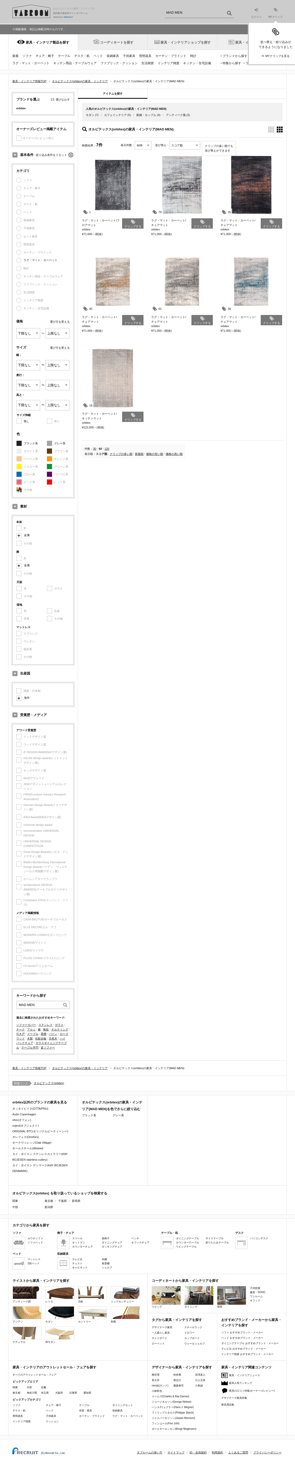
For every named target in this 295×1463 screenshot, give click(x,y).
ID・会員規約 (198, 1452)
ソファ (27, 56)
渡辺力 (177, 1380)
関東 (15, 1387)
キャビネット (80, 1267)
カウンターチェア (82, 1246)
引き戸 (20, 1033)
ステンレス (45, 1024)
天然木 (53, 1038)
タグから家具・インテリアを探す (177, 1320)
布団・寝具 (85, 1410)
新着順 (139, 453)
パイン (53, 1033)
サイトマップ (175, 1452)
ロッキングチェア (112, 1246)
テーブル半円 (29, 1047)
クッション (52, 1421)
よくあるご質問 (238, 1452)
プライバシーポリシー (267, 1452)
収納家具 (113, 56)
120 (107, 448)
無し (26, 421)
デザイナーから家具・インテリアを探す (182, 1367)
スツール (77, 1238)
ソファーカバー (26, 1024)
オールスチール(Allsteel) (27, 1148)
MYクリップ (275, 13)
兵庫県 (73, 1392)
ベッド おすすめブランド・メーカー (242, 1337)
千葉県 (62, 1200)
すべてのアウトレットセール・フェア (34, 1374)
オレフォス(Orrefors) (25, 1136)
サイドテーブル (215, 1238)
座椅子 (105, 1238)
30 (94, 448)
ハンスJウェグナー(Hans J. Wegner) (173, 1407)
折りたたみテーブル (217, 1242)
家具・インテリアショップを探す (186, 42)
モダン (90, 115)
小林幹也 (157, 1391)
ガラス (59, 1024)
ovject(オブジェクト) (25, 1125)
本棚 (104, 1259)
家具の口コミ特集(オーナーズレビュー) (252, 1390)
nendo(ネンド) (160, 1385)
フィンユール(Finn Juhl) (165, 1423)
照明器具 (145, 56)
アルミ (31, 1029)
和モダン (59, 1335)
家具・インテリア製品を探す (47, 42)
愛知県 (87, 1392)
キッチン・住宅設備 (197, 63)
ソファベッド (35, 1242)
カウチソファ (35, 1238)
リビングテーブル (186, 1246)
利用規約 (217, 1452)
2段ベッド (33, 1263)
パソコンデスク (259, 1238)
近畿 (43, 1387)
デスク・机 (82, 56)
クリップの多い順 (121, 453)
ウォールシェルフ (194, 1343)
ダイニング (198, 1297)
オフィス (255, 1300)
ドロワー (189, 1332)
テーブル (64, 56)
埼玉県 (45, 1392)
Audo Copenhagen (24, 1114)
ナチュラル (27, 1335)
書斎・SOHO (257, 1292)
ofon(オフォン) (21, 1119)
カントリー (92, 1314)
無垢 (46, 1029)
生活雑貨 (147, 63)
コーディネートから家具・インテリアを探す (185, 1281)
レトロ (59, 1294)
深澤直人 (200, 1374)
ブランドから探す (235, 56)
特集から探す (232, 63)
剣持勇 (177, 1374)
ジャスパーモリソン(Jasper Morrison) (173, 1418)
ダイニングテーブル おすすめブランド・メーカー (250, 1343)
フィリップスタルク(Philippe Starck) (173, 1412)
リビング (166, 1297)
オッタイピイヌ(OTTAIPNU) (30, 1108)
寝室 (231, 1297)
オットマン (78, 1242)
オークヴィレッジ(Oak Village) (31, 1142)
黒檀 (43, 1033)
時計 (193, 56)
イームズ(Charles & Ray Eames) (170, 1396)
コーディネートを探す (116, 42)
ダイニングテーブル (187, 1238)
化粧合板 (40, 1038)
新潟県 (49, 1207)
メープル (32, 1033)
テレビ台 (77, 1259)
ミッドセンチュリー (125, 1294)
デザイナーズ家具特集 (234, 1397)
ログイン (256, 13)
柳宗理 (155, 1374)
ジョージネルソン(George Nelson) (171, 1401)
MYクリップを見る (277, 55)
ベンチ (135, 1238)
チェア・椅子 (45, 56)
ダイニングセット (122, 1405)
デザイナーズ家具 (162, 1327)
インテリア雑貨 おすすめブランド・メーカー (247, 1354)
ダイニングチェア (112, 1242)
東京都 (49, 1200)
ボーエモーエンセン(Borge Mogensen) (174, 1428)
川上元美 (200, 1380)
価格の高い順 (174, 453)
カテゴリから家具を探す (31, 1225)
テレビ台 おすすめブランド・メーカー (243, 1348)
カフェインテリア (115, 115)
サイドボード (159, 1338)
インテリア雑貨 (168, 63)
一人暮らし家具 (161, 1332)
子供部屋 (255, 1288)
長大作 (155, 1380)
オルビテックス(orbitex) (49, 1083)
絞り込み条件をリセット (51, 154)
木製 (30, 1038)
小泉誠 (199, 1385)
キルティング (59, 1029)
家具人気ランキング (240, 1383)
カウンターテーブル (187, 1242)
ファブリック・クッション (119, 63)
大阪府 (59, 1392)
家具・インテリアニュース (244, 1375)
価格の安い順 (154, 453)
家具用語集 (227, 1404)
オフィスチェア (140, 1242)
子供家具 (129, 56)
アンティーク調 (27, 1294)
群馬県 (76, 1200)
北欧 (92, 1294)
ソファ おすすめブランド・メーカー (242, 1332)
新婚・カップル (146, 115)
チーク (20, 1029)
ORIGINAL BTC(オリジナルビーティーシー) (40, 1131)
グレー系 (59, 443)
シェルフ (107, 1267)
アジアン (27, 1314)
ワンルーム (256, 1296)
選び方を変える (60, 321)
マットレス (34, 1259)
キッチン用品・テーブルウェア (75, 63)
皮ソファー (48, 1047)
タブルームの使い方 (149, 1452)
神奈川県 (32, 1392)
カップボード (192, 1338)
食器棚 (105, 1263)
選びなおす (63, 99)
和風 (125, 1314)
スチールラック (193, 1327)
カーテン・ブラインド (170, 56)
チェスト (77, 1263)
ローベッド (158, 1343)
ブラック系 (31, 443)
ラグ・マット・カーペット (30, 63)
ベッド (98, 56)
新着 (15, 56)
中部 (29, 1387)
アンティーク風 (176, 115)
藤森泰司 (178, 1385)
